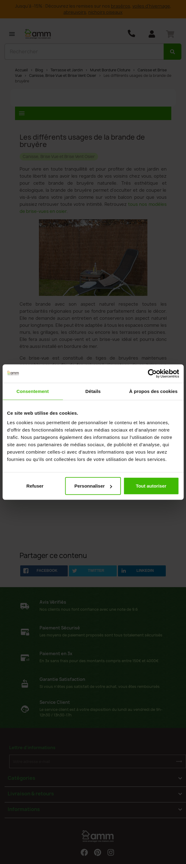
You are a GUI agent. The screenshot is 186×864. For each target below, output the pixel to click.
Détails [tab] (93, 391)
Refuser (35, 486)
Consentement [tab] (33, 391)
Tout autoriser (151, 486)
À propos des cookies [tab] (153, 391)
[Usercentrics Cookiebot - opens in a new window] (152, 373)
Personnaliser (93, 486)
